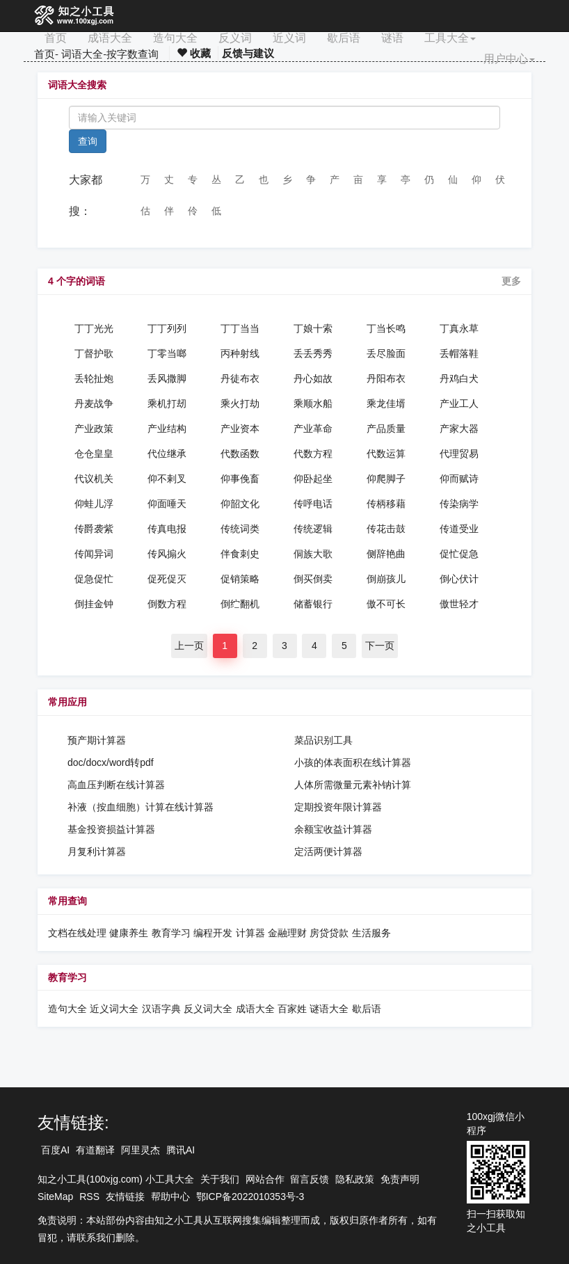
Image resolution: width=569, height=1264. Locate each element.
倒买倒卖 (313, 578)
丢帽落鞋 (459, 353)
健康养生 (128, 932)
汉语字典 (161, 1008)
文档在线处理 (77, 932)
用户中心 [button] (509, 59)
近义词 (289, 38)
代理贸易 (459, 453)
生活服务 (371, 932)
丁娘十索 (313, 328)
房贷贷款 (329, 932)
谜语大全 (329, 1008)
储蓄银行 (313, 603)
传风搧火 (166, 553)
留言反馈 (309, 1179)
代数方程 (313, 453)
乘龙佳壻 (386, 403)
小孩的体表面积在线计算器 (352, 762)
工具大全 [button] (450, 38)
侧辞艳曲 (386, 553)
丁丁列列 (166, 328)
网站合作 (265, 1179)
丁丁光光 (93, 328)
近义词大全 (114, 1008)
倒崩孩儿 (386, 578)
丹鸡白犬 (459, 378)
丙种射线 (240, 353)
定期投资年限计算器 (338, 807)
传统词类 (240, 528)
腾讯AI (180, 1149)
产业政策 (93, 428)
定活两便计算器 (328, 851)
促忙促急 (459, 553)
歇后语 (343, 38)
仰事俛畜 (240, 478)
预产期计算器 (96, 740)
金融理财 (287, 932)
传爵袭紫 (93, 528)
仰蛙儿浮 (93, 503)
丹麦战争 (93, 403)
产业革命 (313, 428)
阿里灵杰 (140, 1149)
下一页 (379, 645)
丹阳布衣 (386, 378)
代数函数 (240, 453)
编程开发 (212, 932)
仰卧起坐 (313, 478)
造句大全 (175, 38)
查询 (87, 141)
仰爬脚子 (386, 478)
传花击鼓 (386, 528)
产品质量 (386, 428)
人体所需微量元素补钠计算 (352, 784)
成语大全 (110, 38)
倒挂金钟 (93, 603)
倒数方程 (166, 603)
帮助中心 (170, 1196)
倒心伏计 (459, 578)
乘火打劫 (240, 403)
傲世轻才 (459, 603)
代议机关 (93, 478)
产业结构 (166, 428)
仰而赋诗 (459, 478)
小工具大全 (169, 1179)
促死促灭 (166, 578)
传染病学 (459, 503)
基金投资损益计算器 (111, 829)
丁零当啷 (166, 353)
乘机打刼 (166, 403)
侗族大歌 (313, 553)
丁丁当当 (240, 328)
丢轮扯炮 (93, 378)
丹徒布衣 (240, 378)
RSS (89, 1196)
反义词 (235, 38)
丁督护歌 (93, 353)
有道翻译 (95, 1149)
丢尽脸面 (386, 353)
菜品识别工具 (323, 740)
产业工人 (459, 403)
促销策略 (240, 578)
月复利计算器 (96, 851)
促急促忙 (93, 578)
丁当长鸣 (386, 328)
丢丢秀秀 (313, 353)
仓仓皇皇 (93, 453)
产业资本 (240, 428)
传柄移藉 (386, 503)
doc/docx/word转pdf (110, 762)
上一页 (189, 645)
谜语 (392, 38)
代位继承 (166, 453)
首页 (56, 38)
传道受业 (459, 528)
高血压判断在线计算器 (116, 784)
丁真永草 (459, 328)
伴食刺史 (240, 553)
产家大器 (459, 428)
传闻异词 (93, 553)
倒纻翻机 (240, 603)
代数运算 (386, 453)
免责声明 (399, 1179)
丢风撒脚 (166, 378)
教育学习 (171, 932)
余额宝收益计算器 (333, 829)
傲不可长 (386, 603)
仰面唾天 (166, 503)
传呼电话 (313, 503)
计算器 (252, 932)
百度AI (55, 1149)
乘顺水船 (313, 403)
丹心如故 (313, 378)
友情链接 (125, 1196)
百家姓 (292, 1008)
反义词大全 (208, 1008)
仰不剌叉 (166, 478)
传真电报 (166, 528)
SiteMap (55, 1196)
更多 (511, 281)
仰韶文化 (240, 503)
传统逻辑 (313, 528)
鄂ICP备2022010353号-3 (250, 1196)
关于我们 (219, 1179)
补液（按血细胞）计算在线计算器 (140, 807)
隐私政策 (354, 1179)
